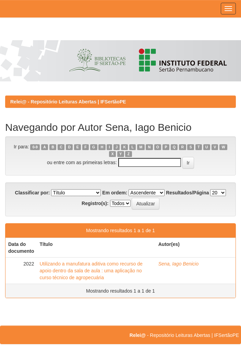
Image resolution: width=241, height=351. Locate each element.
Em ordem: (114, 192)
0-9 (35, 147)
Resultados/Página (187, 192)
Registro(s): (95, 203)
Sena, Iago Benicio (178, 264)
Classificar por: (32, 192)
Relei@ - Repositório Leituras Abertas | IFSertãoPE (68, 101)
